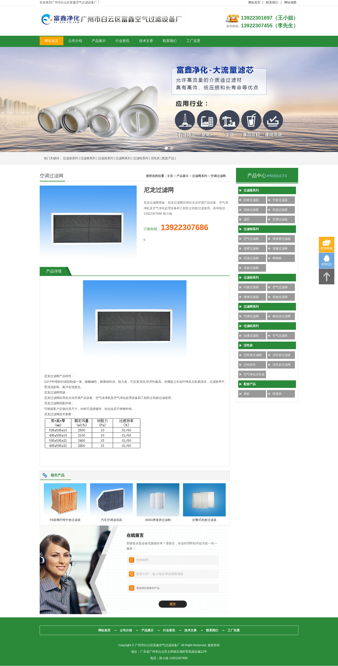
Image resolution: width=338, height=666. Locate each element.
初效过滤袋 (280, 297)
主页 (170, 176)
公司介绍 (88, 41)
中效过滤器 (280, 200)
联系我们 (272, 2)
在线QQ (326, 264)
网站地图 (290, 2)
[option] (169, 99)
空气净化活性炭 (254, 374)
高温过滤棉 (251, 258)
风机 (247, 394)
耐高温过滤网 (281, 316)
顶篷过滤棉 (280, 249)
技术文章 (185, 41)
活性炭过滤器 (281, 355)
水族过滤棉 (251, 268)
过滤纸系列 (140, 158)
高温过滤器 (280, 210)
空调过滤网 (251, 316)
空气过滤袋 (280, 287)
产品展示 (120, 41)
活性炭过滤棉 (253, 355)
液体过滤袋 (251, 297)
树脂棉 (277, 258)
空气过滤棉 (251, 239)
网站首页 (254, 2)
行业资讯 (153, 41)
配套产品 (168, 158)
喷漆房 (277, 394)
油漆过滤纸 (251, 336)
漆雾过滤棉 (251, 249)
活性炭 (155, 158)
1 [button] (166, 148)
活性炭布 (250, 365)
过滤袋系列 (105, 158)
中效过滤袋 (251, 287)
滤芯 (247, 219)
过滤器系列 (70, 158)
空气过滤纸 (280, 336)
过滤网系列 (123, 158)
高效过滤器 (251, 210)
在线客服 (327, 248)
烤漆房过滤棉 (281, 239)
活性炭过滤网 (281, 365)
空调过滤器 (280, 219)
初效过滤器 (251, 200)
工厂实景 (250, 41)
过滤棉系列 (87, 158)
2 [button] (171, 148)
